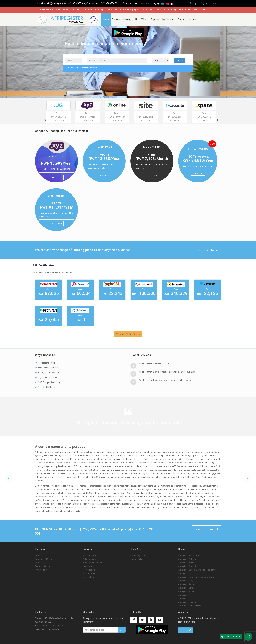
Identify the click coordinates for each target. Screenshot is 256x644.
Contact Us (40, 562)
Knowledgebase (137, 554)
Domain (113, 19)
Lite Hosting (88, 565)
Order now (57, 177)
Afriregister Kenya (186, 580)
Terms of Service (42, 565)
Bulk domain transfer (92, 562)
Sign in (204, 3)
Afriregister (183, 572)
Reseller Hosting (90, 572)
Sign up (193, 3)
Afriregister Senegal (187, 587)
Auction (190, 19)
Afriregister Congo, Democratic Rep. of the (197, 569)
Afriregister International (189, 554)
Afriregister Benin (186, 562)
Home (103, 19)
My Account (166, 19)
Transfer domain (89, 67)
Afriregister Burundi (187, 565)
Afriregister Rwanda (187, 583)
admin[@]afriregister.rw (55, 3)
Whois (142, 19)
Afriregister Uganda (187, 601)
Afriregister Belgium (187, 558)
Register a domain (91, 554)
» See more (58, 120)
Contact (179, 19)
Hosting (124, 19)
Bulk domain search (92, 558)
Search (179, 59)
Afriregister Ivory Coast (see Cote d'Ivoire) (197, 576)
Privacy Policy (41, 569)
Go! (121, 629)
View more (104, 174)
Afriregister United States (189, 605)
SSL (133, 19)
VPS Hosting (88, 576)
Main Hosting (89, 569)
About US (39, 554)
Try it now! (185, 629)
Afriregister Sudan (186, 590)
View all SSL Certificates (128, 333)
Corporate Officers (43, 558)
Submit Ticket (136, 558)
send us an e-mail (206, 529)
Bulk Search (73, 67)
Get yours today (207, 249)
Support (152, 19)
